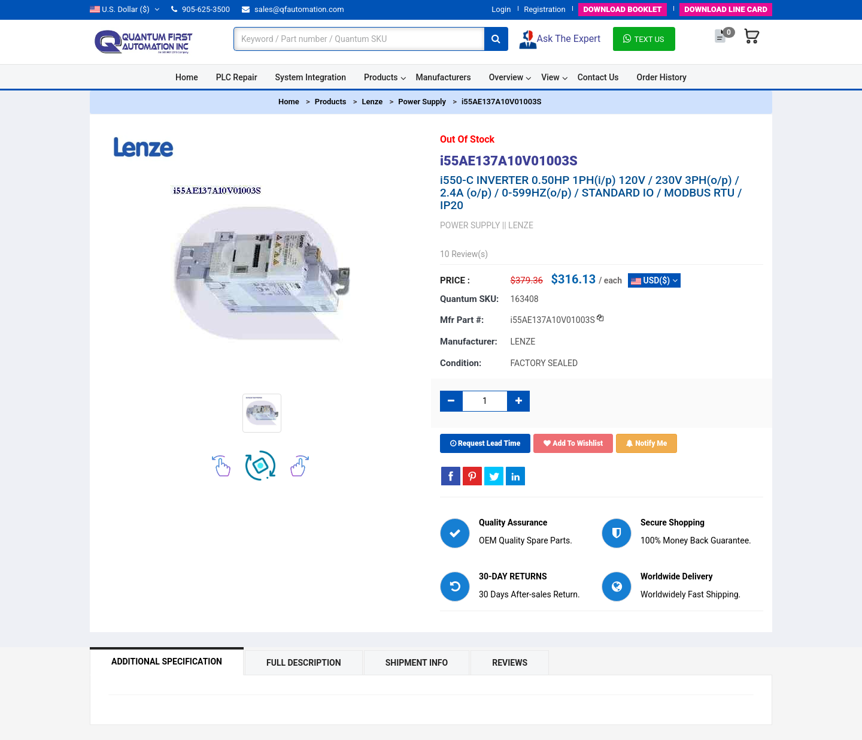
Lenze (372, 101)
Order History (662, 77)
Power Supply (422, 101)
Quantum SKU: (469, 299)
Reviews (509, 662)
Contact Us (598, 77)
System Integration (310, 77)
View (550, 77)
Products (381, 77)
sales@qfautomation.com (293, 9)
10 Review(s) (464, 254)
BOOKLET (622, 9)
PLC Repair (236, 77)
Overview (506, 77)
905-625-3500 (200, 9)
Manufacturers (443, 77)
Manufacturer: (468, 341)
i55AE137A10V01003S (502, 101)
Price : (455, 280)
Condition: (460, 363)
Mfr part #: (462, 320)
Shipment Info (417, 662)
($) (124, 9)
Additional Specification (166, 661)
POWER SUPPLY (470, 225)
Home (186, 77)
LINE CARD (725, 9)
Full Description (303, 662)
